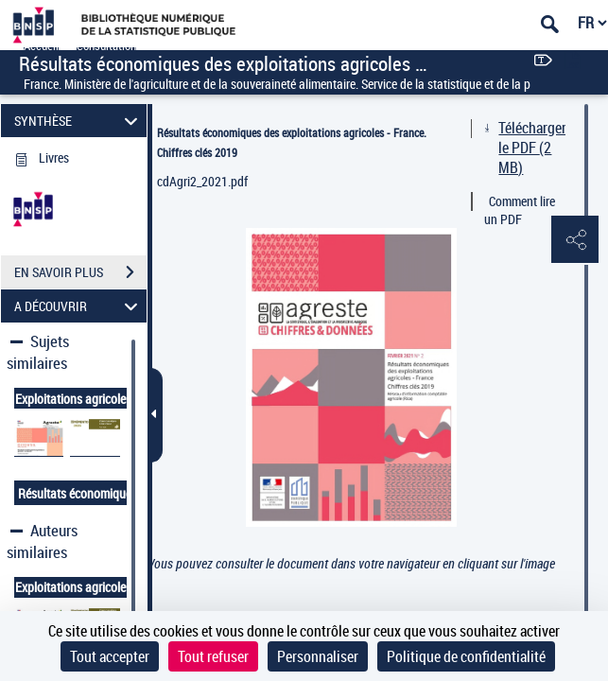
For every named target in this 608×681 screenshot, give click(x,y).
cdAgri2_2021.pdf (202, 181)
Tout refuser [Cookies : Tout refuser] (213, 656)
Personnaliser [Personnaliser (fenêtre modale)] (317, 656)
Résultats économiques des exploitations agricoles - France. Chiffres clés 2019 (291, 142)
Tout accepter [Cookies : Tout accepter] (109, 656)
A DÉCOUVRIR (78, 306)
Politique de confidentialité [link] (466, 656)
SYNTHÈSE (78, 120)
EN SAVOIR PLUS (80, 272)
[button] (575, 240)
